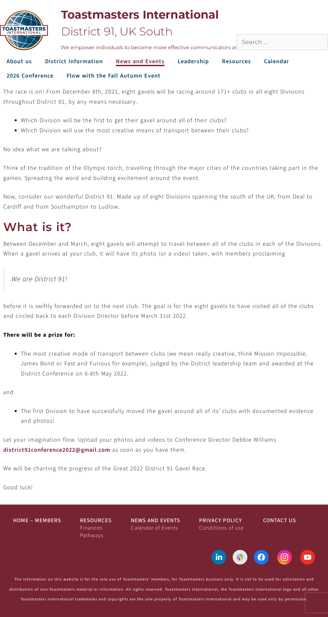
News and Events (140, 61)
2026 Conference (30, 76)
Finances (91, 528)
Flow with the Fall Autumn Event (114, 76)
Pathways (91, 535)
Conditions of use (221, 528)
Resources (236, 61)
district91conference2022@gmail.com (56, 450)
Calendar (276, 61)
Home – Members (37, 520)
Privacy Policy (220, 520)
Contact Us (279, 520)
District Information (74, 61)
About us (19, 61)
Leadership (193, 61)
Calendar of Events (154, 528)
